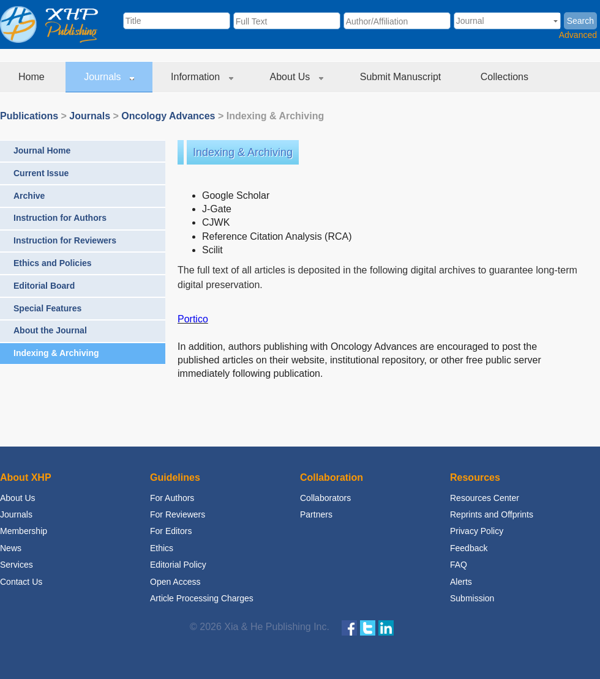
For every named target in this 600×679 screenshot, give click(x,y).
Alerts (461, 582)
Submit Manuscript (402, 77)
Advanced (578, 35)
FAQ (458, 565)
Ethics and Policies (52, 263)
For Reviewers (177, 514)
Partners (316, 514)
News (10, 548)
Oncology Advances (168, 116)
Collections (506, 77)
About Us (296, 77)
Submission (472, 598)
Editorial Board (44, 286)
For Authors (172, 498)
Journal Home (41, 150)
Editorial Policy (178, 565)
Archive (29, 196)
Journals (109, 77)
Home (32, 77)
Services (16, 565)
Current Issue (41, 173)
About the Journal (50, 330)
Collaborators (325, 498)
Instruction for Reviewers (64, 240)
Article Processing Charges (201, 598)
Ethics (161, 548)
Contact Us (21, 582)
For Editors (171, 531)
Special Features (47, 308)
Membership (23, 531)
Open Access (175, 582)
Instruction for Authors (60, 218)
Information (202, 77)
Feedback (468, 548)
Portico (193, 319)
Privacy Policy (476, 531)
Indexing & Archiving (56, 353)
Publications (29, 116)
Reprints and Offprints (491, 514)
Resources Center (484, 498)
